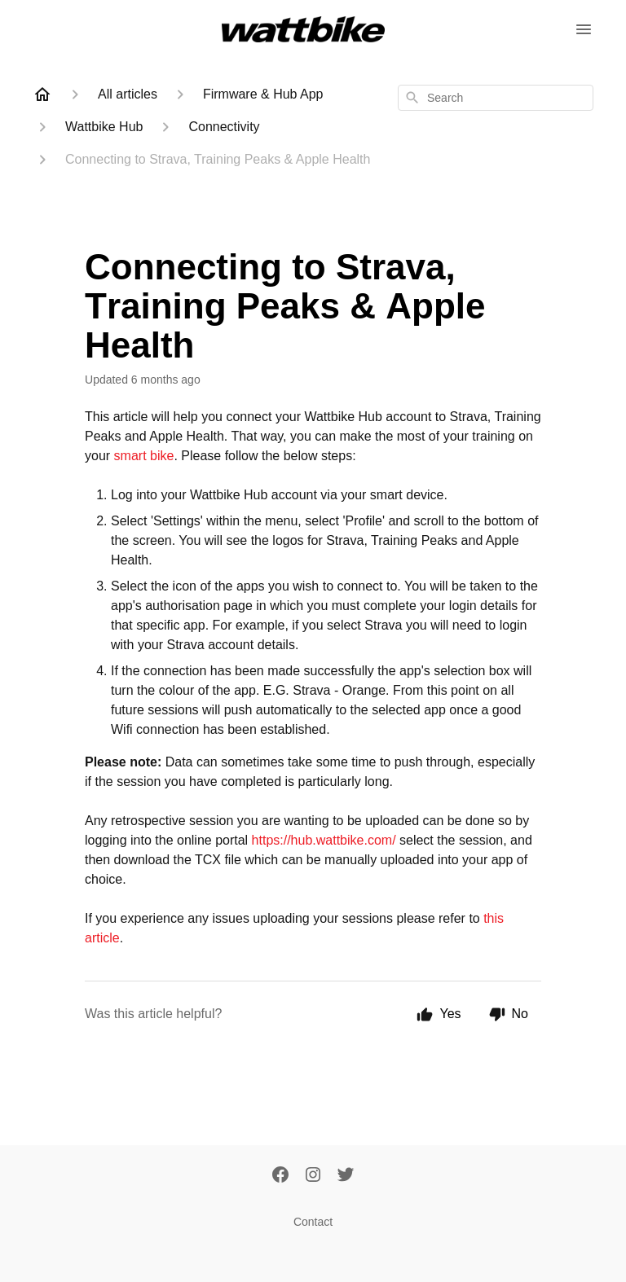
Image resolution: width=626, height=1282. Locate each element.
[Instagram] (313, 1176)
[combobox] (495, 98)
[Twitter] (345, 1176)
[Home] (42, 94)
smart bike (144, 456)
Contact (313, 1221)
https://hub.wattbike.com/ (325, 840)
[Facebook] (280, 1176)
